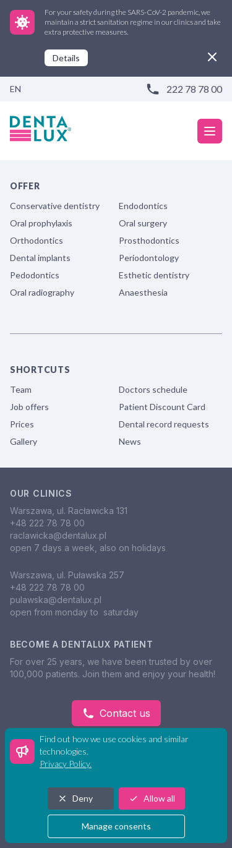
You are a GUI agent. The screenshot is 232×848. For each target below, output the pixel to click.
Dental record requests (164, 424)
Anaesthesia (143, 292)
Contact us (116, 713)
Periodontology (149, 257)
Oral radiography (42, 292)
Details (66, 58)
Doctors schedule (153, 389)
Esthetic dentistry (154, 275)
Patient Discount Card (162, 406)
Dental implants (40, 257)
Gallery (23, 441)
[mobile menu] (209, 131)
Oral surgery (143, 223)
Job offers (29, 406)
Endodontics (143, 205)
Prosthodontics (149, 240)
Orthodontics (36, 240)
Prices (22, 424)
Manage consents (116, 826)
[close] (212, 57)
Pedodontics (34, 275)
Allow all (152, 798)
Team (21, 389)
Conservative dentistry (55, 205)
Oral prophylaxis (41, 223)
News (130, 441)
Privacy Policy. (66, 763)
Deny (75, 798)
